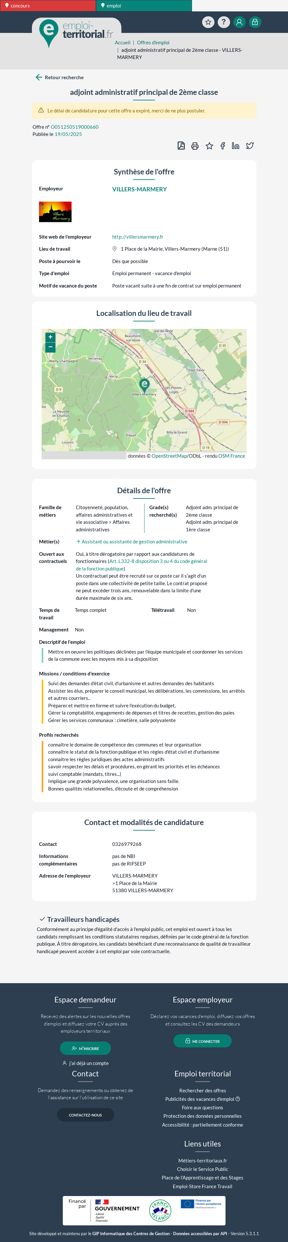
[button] (144, 386)
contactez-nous (85, 1115)
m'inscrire (85, 1048)
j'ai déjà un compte (85, 1063)
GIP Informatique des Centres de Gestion (131, 1233)
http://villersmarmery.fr (137, 237)
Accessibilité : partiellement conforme (202, 1125)
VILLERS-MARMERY (139, 189)
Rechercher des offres (202, 1090)
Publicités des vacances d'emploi (199, 1099)
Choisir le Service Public (202, 1169)
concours (17, 5)
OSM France (231, 456)
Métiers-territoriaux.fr (202, 1160)
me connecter (202, 1041)
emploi (111, 5)
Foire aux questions (202, 1107)
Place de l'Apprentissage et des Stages (202, 1177)
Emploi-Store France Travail (202, 1186)
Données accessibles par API (200, 1233)
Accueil (122, 42)
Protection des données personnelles (202, 1116)
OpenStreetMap (169, 456)
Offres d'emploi (153, 42)
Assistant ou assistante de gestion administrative (131, 541)
